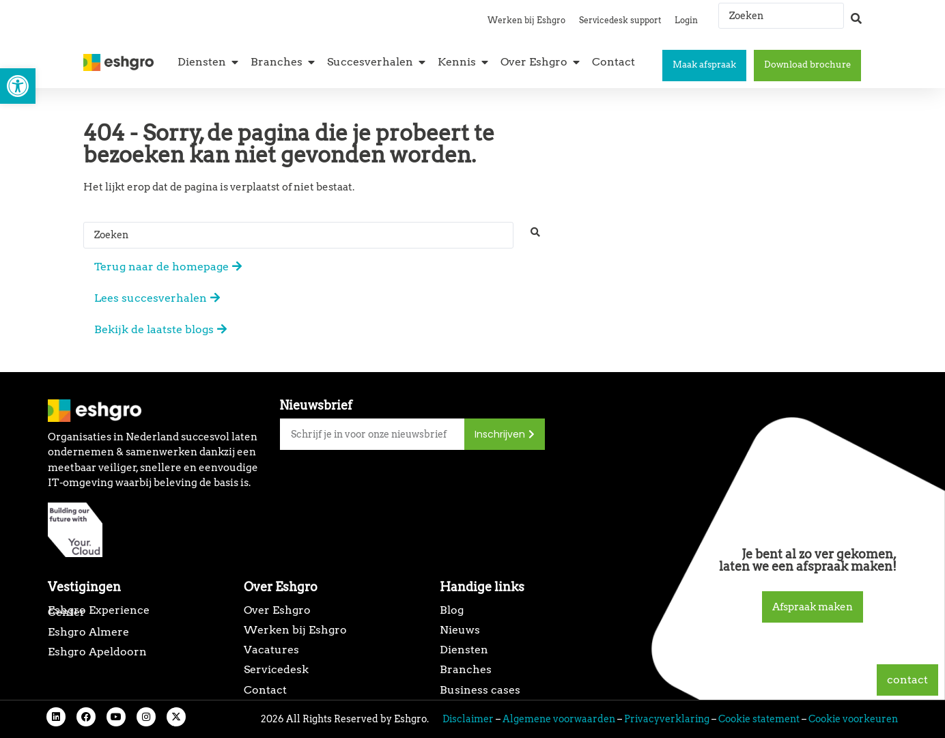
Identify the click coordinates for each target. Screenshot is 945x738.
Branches (466, 669)
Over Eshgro (277, 610)
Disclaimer (468, 718)
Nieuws (460, 629)
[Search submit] (856, 12)
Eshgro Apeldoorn (97, 651)
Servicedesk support (620, 20)
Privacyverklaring (666, 718)
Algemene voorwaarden (559, 718)
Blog (452, 610)
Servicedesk (276, 669)
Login (686, 20)
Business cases (480, 689)
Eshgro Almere (88, 631)
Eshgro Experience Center (99, 611)
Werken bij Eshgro (526, 20)
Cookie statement (759, 718)
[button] (18, 86)
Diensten (464, 649)
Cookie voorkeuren (853, 718)
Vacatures (271, 649)
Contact (265, 689)
